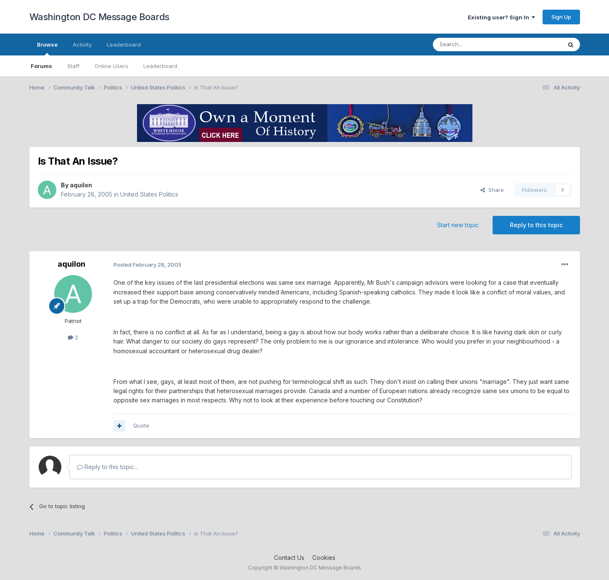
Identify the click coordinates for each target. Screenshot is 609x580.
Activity (82, 44)
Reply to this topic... (107, 466)
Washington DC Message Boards (99, 16)
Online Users (111, 66)
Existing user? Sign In (501, 17)
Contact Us (289, 557)
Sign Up (561, 16)
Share (492, 189)
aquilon (81, 185)
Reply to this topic (536, 224)
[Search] (476, 44)
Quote (141, 425)
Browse (47, 48)
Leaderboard (160, 66)
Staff (73, 66)
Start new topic (458, 224)
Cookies (323, 557)
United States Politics (149, 194)
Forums (41, 66)
